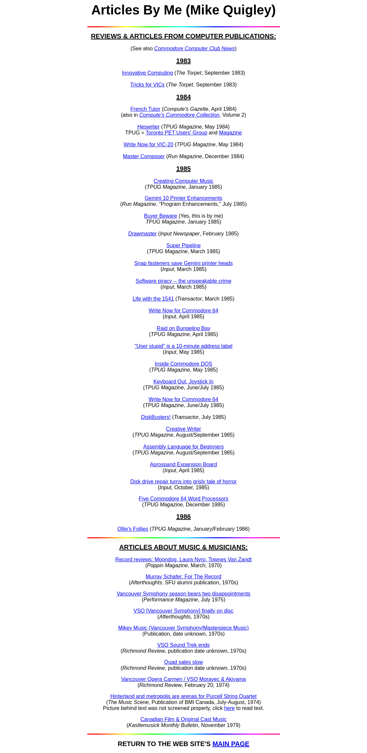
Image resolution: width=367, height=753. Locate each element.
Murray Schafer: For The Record (183, 576)
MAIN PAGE (230, 743)
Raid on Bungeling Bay (184, 328)
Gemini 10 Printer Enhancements (183, 198)
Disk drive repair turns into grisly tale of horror (183, 481)
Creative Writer (183, 429)
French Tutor (145, 109)
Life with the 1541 (153, 299)
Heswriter (148, 127)
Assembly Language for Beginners (183, 446)
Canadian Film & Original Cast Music (183, 719)
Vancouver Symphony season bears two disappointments (183, 593)
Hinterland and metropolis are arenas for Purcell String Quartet (183, 696)
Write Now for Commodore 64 (183, 310)
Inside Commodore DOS (183, 364)
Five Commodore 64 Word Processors (183, 498)
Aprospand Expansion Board (183, 464)
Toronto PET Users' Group (176, 132)
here (229, 708)
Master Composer (144, 156)
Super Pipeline (183, 245)
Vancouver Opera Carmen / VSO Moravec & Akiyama (183, 679)
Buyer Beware (160, 216)
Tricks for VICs (147, 84)
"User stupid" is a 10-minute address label (184, 346)
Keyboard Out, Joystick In (183, 381)
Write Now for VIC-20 (148, 144)
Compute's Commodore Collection (179, 115)
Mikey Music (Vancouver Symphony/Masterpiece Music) (183, 628)
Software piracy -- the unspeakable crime (184, 281)
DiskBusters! (156, 417)
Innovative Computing (147, 73)
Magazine (230, 132)
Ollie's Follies (132, 529)
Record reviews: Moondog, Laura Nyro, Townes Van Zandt (183, 559)
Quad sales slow (183, 662)
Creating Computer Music (183, 181)
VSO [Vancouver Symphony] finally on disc (184, 611)
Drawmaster (142, 233)
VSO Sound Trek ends (183, 645)
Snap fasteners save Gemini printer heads (183, 263)
